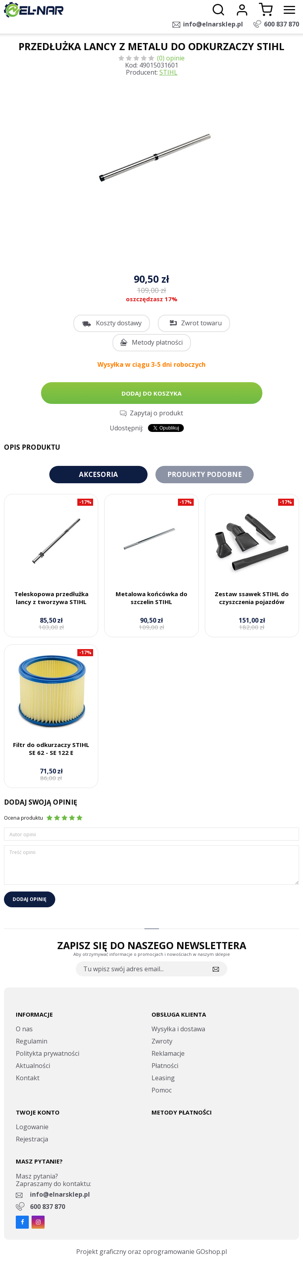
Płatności (165, 1065)
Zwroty (162, 1041)
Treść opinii (22, 852)
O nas (24, 1029)
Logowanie (32, 1126)
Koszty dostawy (119, 323)
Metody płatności (157, 342)
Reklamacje (168, 1053)
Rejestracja (32, 1139)
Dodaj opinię (30, 899)
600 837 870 (281, 24)
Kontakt (27, 1078)
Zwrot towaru (201, 323)
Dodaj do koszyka (151, 393)
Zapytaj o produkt (156, 413)
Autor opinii (22, 834)
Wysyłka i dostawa (178, 1029)
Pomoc (162, 1090)
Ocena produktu (23, 817)
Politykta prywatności (47, 1053)
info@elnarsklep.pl (213, 24)
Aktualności (33, 1065)
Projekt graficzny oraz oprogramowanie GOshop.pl (151, 1251)
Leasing (163, 1078)
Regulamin (31, 1041)
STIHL (168, 72)
